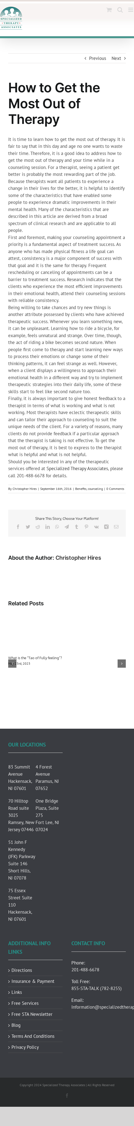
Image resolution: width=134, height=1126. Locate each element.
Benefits (80, 489)
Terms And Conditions (32, 1036)
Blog (16, 1025)
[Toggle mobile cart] (109, 10)
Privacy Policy (25, 1047)
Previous (97, 58)
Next (116, 58)
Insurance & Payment (32, 981)
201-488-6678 (85, 970)
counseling (95, 489)
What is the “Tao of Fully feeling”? (35, 658)
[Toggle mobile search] (120, 10)
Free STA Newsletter (32, 1014)
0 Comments (115, 489)
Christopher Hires (25, 489)
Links (16, 992)
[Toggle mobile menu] (131, 10)
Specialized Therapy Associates (76, 468)
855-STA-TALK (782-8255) (96, 988)
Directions (21, 970)
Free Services (25, 1003)
